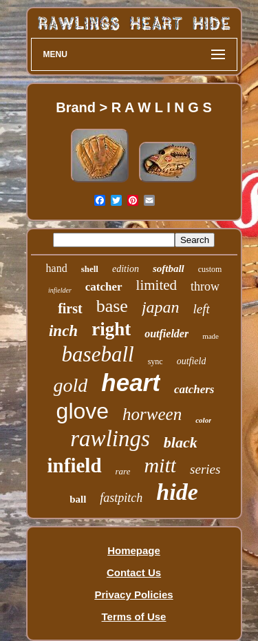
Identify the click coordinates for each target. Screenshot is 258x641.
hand (56, 268)
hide (176, 492)
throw (205, 286)
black (180, 442)
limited (157, 285)
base (112, 306)
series (205, 469)
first (70, 308)
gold (71, 385)
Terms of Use (134, 616)
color (203, 420)
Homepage (133, 550)
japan (161, 307)
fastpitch (121, 498)
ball (77, 499)
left (201, 309)
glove (82, 411)
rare (123, 471)
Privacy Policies (133, 594)
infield (74, 465)
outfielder (166, 333)
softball (168, 268)
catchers (194, 389)
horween (152, 414)
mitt (160, 465)
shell (89, 269)
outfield (191, 361)
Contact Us (134, 572)
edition (125, 269)
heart (130, 382)
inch (63, 330)
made (210, 336)
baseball (98, 354)
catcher (103, 286)
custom (210, 269)
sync (155, 361)
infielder (60, 290)
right (111, 329)
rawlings (110, 438)
